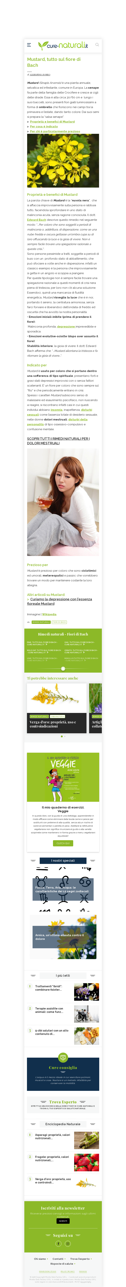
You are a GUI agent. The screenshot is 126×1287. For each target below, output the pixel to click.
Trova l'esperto (80, 1259)
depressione (66, 326)
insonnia (57, 410)
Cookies (83, 1271)
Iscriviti (63, 1221)
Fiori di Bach (59, 622)
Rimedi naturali (41, 622)
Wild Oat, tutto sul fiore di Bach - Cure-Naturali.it (44, 651)
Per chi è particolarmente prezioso (55, 131)
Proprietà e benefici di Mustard (52, 121)
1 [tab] (62, 736)
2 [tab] (64, 736)
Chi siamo (40, 1259)
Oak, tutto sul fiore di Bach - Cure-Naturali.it (79, 643)
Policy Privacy (68, 1271)
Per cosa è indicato (44, 126)
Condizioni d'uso (47, 1271)
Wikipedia (49, 614)
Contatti (58, 1259)
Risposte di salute (62, 1263)
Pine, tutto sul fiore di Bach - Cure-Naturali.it (42, 643)
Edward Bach (36, 220)
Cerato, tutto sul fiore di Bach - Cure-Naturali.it (81, 651)
